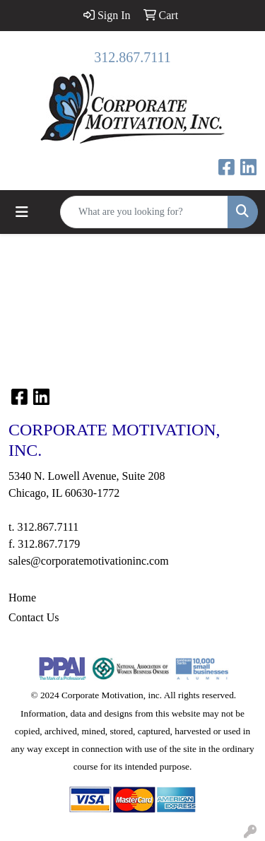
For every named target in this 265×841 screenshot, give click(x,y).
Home (22, 598)
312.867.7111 (132, 57)
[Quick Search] (144, 212)
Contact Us (33, 617)
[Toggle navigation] (22, 212)
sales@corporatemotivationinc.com (88, 561)
